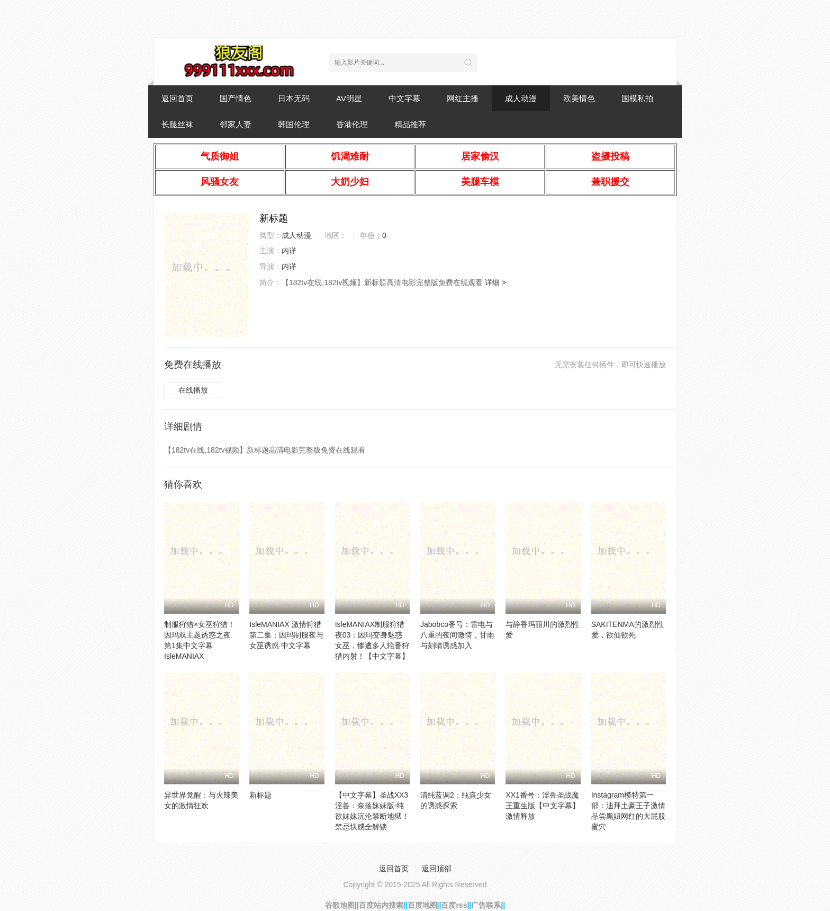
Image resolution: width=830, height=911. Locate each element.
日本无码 (294, 98)
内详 (289, 250)
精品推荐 (410, 124)
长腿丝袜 (177, 124)
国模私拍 (637, 98)
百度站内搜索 (381, 905)
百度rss (454, 905)
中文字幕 (404, 98)
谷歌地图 (340, 905)
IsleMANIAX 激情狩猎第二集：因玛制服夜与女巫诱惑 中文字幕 (286, 635)
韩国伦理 (294, 124)
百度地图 (422, 905)
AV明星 (349, 98)
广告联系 (486, 905)
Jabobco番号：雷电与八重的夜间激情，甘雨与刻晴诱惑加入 (457, 635)
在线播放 (193, 390)
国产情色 (235, 98)
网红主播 (463, 98)
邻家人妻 (235, 124)
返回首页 (177, 98)
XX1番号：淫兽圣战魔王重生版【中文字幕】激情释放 (543, 805)
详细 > (495, 282)
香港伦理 (352, 124)
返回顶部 (437, 868)
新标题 (260, 795)
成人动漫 (521, 98)
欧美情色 (579, 98)
